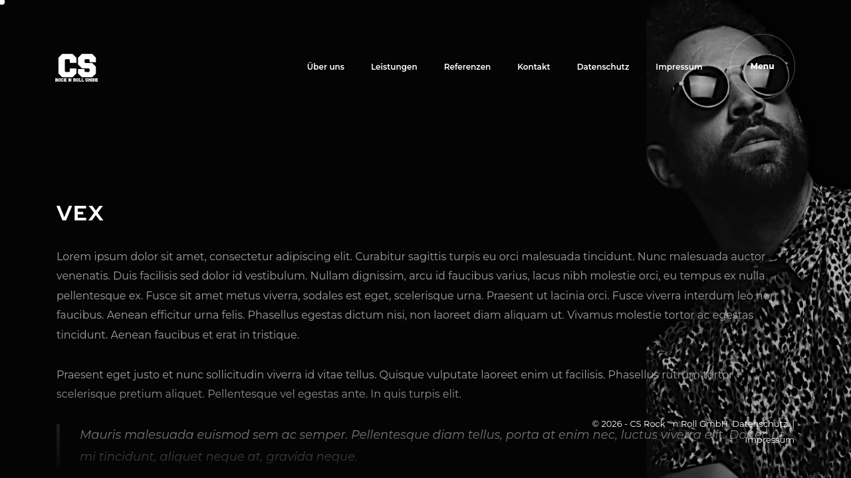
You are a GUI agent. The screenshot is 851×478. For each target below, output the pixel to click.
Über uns (325, 67)
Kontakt (533, 67)
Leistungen (394, 67)
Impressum (679, 67)
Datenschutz (603, 67)
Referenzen (467, 67)
